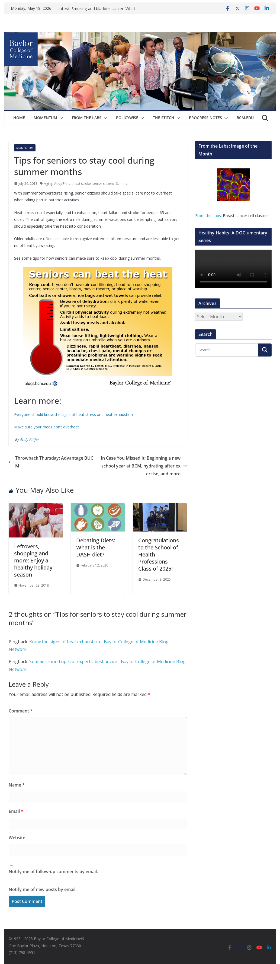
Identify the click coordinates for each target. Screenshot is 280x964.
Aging (48, 183)
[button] (60, 118)
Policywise (127, 117)
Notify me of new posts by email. (42, 889)
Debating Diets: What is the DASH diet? (95, 547)
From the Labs (208, 215)
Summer (122, 183)
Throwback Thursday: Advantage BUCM (51, 462)
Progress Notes (205, 117)
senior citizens (103, 183)
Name (17, 785)
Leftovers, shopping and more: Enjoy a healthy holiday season (33, 560)
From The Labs (86, 117)
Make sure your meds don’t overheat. (47, 426)
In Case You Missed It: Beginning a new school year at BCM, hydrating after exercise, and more (144, 466)
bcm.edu (245, 117)
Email (16, 811)
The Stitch (163, 117)
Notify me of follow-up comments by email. (53, 871)
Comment (21, 711)
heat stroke (82, 183)
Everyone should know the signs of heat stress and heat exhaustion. (74, 414)
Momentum (45, 117)
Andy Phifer (63, 183)
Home (19, 117)
